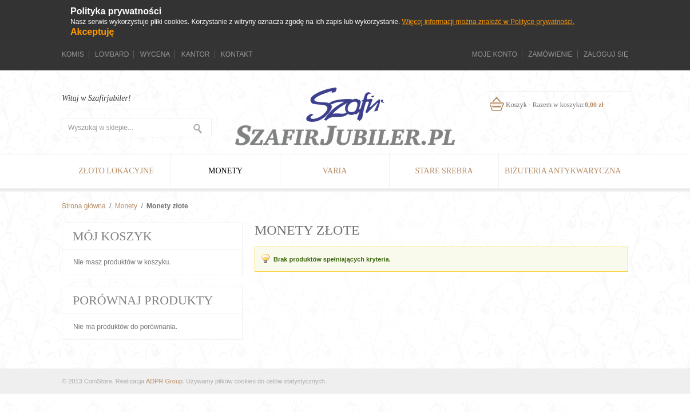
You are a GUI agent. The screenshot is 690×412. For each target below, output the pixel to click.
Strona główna (84, 206)
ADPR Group (164, 381)
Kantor (195, 54)
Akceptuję (92, 32)
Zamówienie (550, 54)
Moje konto (494, 54)
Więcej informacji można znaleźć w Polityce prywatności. (488, 22)
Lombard (112, 54)
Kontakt (237, 54)
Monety (126, 206)
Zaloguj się (606, 54)
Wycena (155, 54)
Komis (73, 54)
